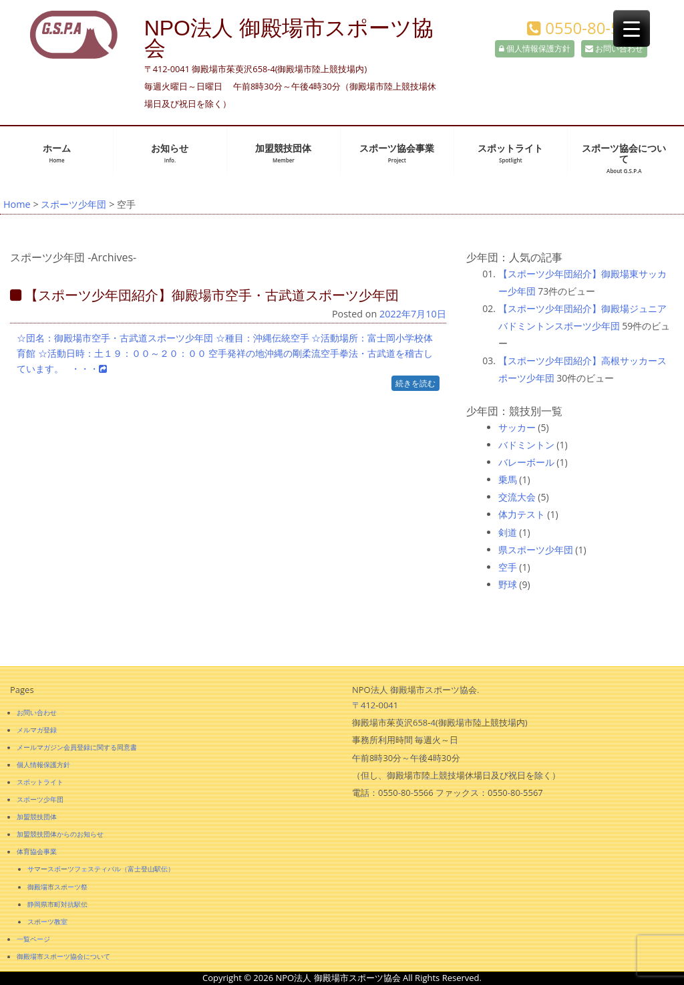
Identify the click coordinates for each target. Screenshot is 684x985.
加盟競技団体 (283, 153)
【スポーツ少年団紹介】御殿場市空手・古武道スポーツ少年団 (204, 295)
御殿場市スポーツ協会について (63, 956)
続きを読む (415, 383)
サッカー (517, 427)
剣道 (507, 532)
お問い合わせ (614, 48)
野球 (507, 584)
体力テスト (521, 514)
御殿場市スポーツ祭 (57, 886)
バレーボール (526, 462)
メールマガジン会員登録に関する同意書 (77, 747)
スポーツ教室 (47, 921)
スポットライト (510, 153)
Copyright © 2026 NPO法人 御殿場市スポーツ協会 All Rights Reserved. (342, 978)
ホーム (57, 153)
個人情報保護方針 (534, 48)
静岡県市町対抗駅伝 (57, 904)
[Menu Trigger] (631, 28)
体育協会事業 (37, 851)
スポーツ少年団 (73, 204)
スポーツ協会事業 (396, 153)
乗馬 (507, 479)
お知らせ (169, 153)
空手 (507, 567)
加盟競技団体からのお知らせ (60, 834)
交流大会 (517, 496)
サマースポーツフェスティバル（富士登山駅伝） (100, 868)
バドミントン (526, 444)
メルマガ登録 (37, 729)
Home (17, 204)
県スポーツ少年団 (535, 549)
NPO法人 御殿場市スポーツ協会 (289, 38)
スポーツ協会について (624, 158)
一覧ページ (33, 939)
